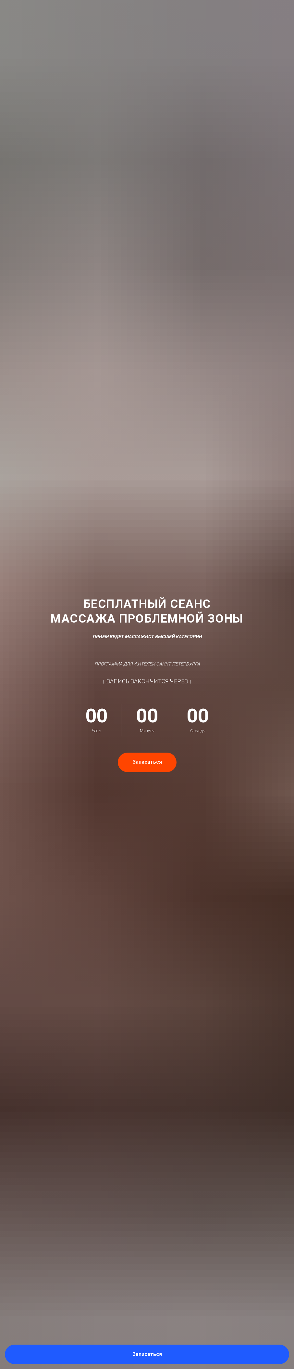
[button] (147, 1354)
